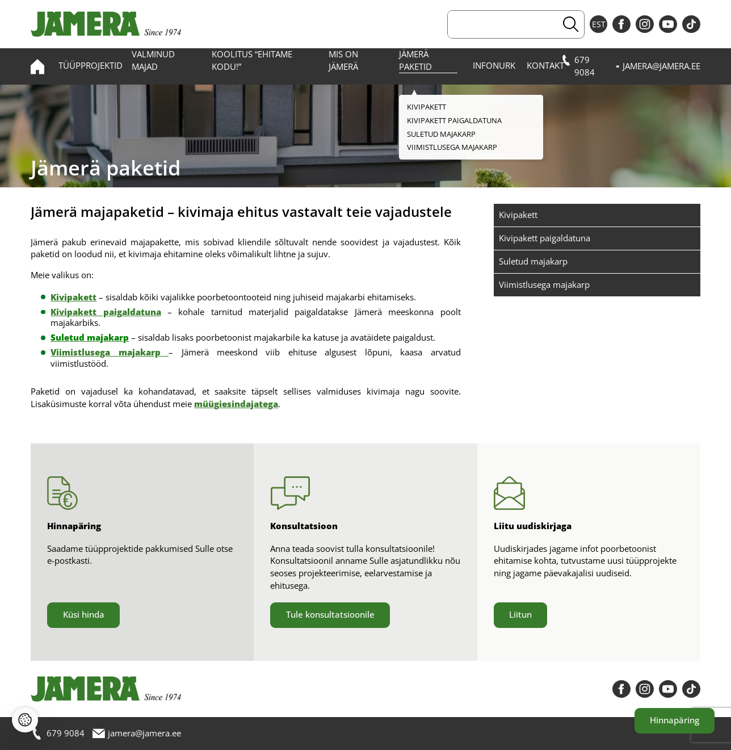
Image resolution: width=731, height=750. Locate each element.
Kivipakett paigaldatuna (544, 238)
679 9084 (578, 66)
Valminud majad (153, 60)
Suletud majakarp (533, 261)
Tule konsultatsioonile (330, 615)
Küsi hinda (83, 615)
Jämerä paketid (415, 60)
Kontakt (545, 65)
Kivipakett (518, 214)
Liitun (520, 615)
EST (599, 24)
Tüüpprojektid (90, 65)
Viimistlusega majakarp (544, 284)
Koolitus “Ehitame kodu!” (252, 60)
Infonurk (494, 65)
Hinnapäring (674, 720)
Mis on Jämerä (343, 60)
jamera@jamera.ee (658, 66)
